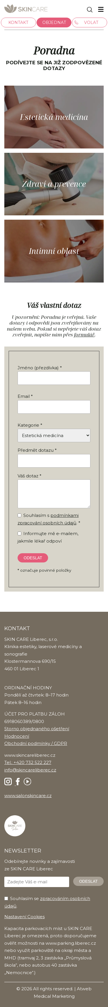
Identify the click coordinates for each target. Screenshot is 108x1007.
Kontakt (18, 22)
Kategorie (28, 425)
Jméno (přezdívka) (38, 367)
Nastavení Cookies (24, 916)
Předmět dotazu (36, 450)
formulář (84, 334)
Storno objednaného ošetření (36, 728)
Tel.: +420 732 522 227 (27, 762)
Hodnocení (16, 736)
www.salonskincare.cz (28, 795)
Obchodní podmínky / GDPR (35, 743)
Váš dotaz (28, 476)
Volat (91, 22)
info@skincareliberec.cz (30, 770)
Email (24, 396)
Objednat (54, 22)
